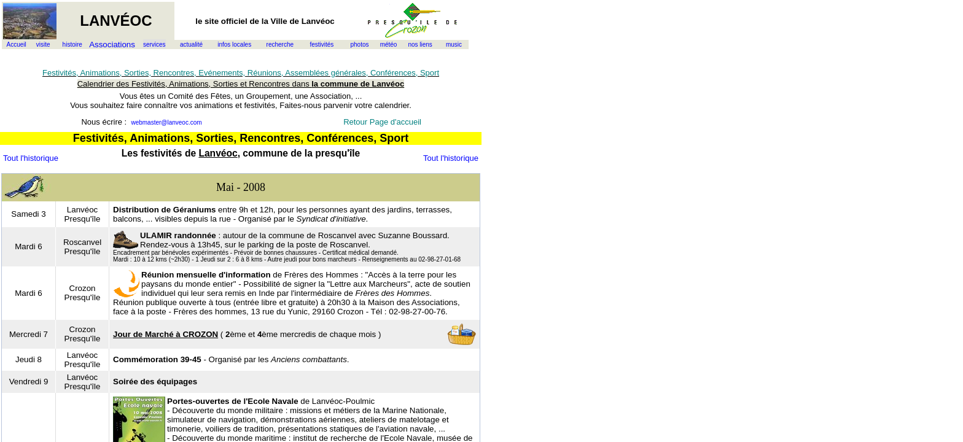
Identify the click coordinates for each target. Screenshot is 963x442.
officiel (234, 21)
